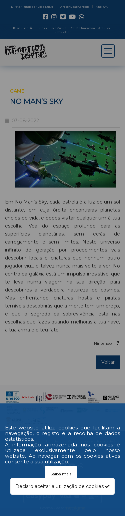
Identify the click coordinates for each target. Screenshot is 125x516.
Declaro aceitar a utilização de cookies (62, 486)
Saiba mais (60, 473)
